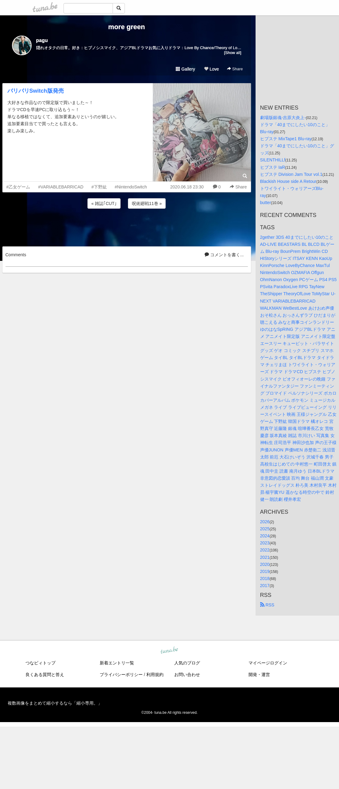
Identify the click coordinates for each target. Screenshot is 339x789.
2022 (265, 549)
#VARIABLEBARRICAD (60, 186)
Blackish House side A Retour (288, 181)
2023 (265, 542)
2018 (265, 578)
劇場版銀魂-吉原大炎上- (283, 117)
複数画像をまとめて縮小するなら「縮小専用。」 (55, 703)
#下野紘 (99, 186)
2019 (265, 571)
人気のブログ (187, 662)
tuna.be (169, 650)
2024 (265, 535)
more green (126, 27)
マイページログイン (267, 662)
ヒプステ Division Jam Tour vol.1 (291, 174)
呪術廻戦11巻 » (147, 203)
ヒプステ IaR (272, 167)
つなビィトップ (40, 662)
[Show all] (232, 52)
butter (265, 202)
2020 (265, 564)
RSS (267, 604)
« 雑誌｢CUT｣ (104, 203)
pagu (42, 40)
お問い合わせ (187, 674)
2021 (265, 557)
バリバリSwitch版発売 (35, 91)
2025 (265, 528)
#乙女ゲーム (18, 186)
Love (211, 69)
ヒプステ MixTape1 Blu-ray (286, 138)
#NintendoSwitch (131, 186)
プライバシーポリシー (121, 674)
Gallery (185, 69)
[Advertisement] (126, 226)
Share (235, 69)
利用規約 (155, 674)
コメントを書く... (224, 254)
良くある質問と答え (44, 674)
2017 (265, 585)
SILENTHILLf (272, 159)
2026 (265, 521)
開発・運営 (259, 674)
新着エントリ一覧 (117, 662)
